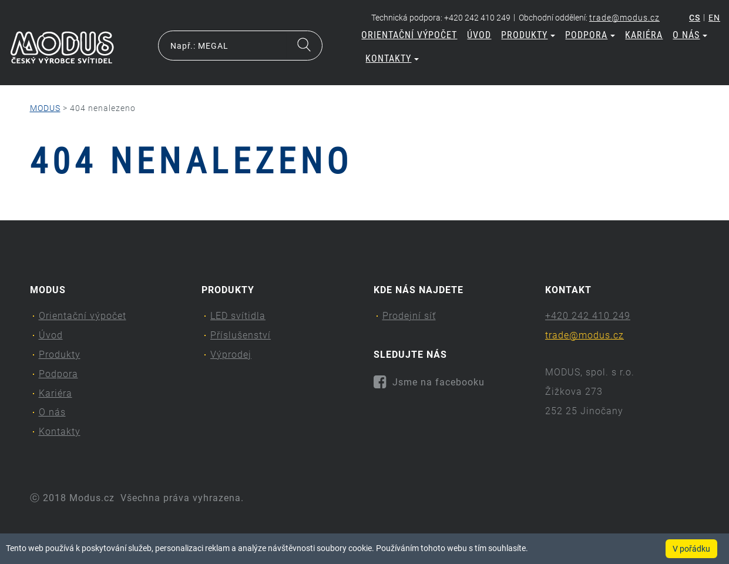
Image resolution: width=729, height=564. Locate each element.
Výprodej (230, 354)
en (714, 17)
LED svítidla (238, 315)
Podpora (590, 35)
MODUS (45, 108)
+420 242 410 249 (587, 315)
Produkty (528, 35)
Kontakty (392, 58)
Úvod (479, 35)
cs (694, 17)
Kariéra (644, 35)
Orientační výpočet (409, 35)
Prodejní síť (409, 315)
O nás (690, 35)
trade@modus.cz (624, 17)
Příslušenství (240, 335)
